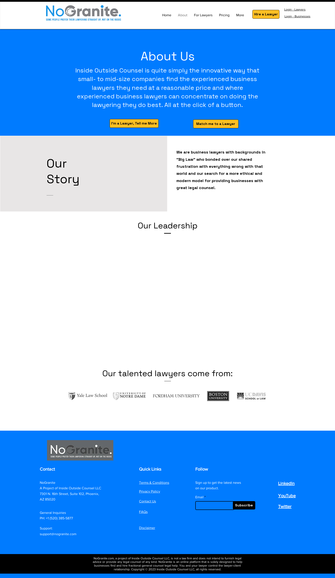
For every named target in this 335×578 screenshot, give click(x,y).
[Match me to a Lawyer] (216, 123)
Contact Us (147, 501)
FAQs (143, 512)
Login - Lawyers (295, 9)
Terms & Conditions (154, 482)
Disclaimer (147, 528)
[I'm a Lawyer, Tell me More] (134, 123)
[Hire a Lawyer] (265, 14)
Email (199, 497)
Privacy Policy (149, 491)
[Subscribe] (244, 505)
